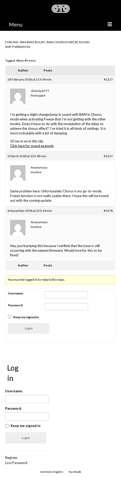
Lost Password (16, 463)
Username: (15, 293)
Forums (11, 42)
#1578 (108, 211)
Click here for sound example (32, 146)
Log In (29, 328)
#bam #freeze (26, 60)
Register (11, 458)
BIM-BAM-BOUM (32, 42)
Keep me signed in (26, 317)
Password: (15, 305)
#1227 (108, 156)
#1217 (108, 79)
